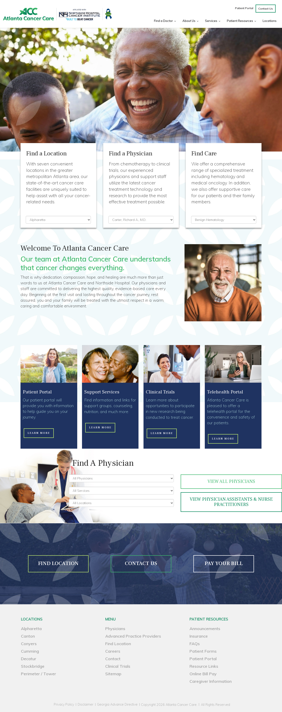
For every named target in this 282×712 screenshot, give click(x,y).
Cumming (30, 651)
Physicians (115, 628)
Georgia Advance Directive (117, 705)
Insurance (199, 636)
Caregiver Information (211, 681)
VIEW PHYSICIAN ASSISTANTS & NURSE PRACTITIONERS (231, 502)
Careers (112, 651)
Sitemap (113, 673)
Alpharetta (31, 628)
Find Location (118, 643)
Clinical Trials (117, 666)
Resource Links (204, 666)
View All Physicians (231, 481)
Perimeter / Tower (38, 673)
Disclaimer (85, 705)
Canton (28, 636)
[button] (39, 433)
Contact (112, 658)
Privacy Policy (64, 705)
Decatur (28, 658)
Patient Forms (203, 651)
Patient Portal (203, 658)
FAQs (195, 643)
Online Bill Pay (203, 673)
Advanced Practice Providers (133, 636)
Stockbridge (32, 666)
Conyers (29, 643)
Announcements (205, 628)
